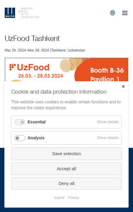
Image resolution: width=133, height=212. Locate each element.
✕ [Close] (123, 86)
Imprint (59, 197)
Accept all (66, 168)
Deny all (66, 183)
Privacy (73, 197)
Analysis (36, 137)
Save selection (66, 153)
